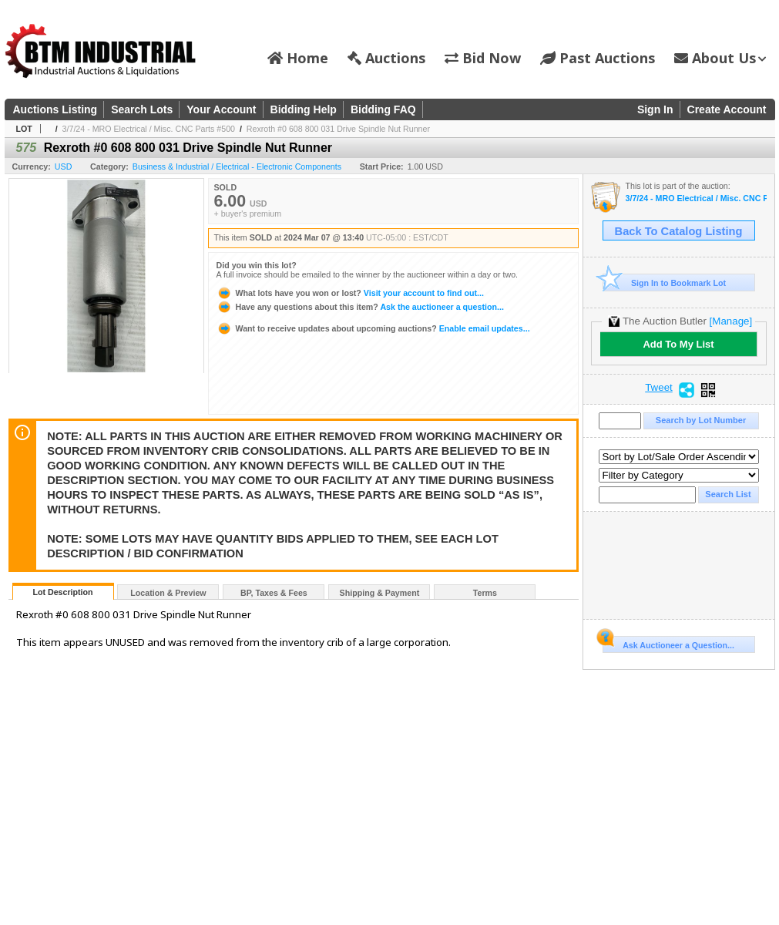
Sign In (655, 109)
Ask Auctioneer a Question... (668, 643)
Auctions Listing (55, 109)
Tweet (659, 387)
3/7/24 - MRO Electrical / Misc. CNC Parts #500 (148, 128)
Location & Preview (168, 592)
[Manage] (731, 321)
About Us (720, 58)
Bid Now (483, 58)
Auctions (386, 58)
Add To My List (678, 344)
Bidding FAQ (383, 109)
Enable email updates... (373, 328)
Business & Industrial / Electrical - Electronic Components (237, 166)
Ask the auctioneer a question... (360, 306)
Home (297, 58)
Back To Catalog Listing (679, 231)
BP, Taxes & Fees (273, 592)
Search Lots (142, 109)
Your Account (221, 109)
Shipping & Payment (380, 592)
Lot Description (62, 592)
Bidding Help (303, 109)
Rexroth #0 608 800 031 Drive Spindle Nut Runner (338, 128)
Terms (485, 592)
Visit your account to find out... (350, 293)
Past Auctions (597, 58)
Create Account (727, 109)
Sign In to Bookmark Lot (665, 282)
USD (63, 166)
